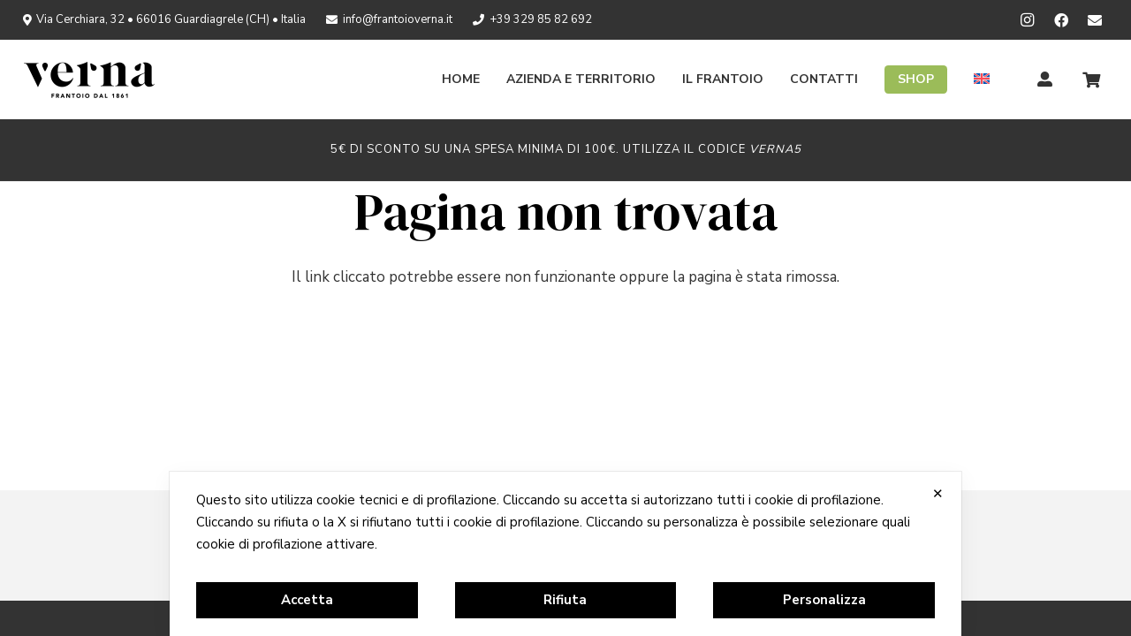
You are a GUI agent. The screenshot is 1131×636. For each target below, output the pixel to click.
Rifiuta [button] (565, 600)
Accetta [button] (307, 600)
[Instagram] (1027, 20)
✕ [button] (938, 493)
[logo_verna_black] (89, 79)
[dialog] (565, 554)
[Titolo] (1045, 79)
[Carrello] (1091, 79)
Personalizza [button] (824, 600)
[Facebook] (1061, 20)
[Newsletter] (1095, 20)
